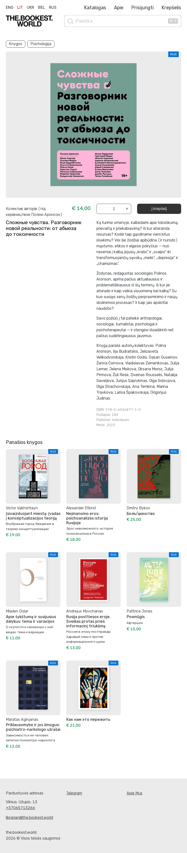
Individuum (120, 420)
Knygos (15, 43)
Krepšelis (171, 7)
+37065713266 (20, 807)
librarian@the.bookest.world (29, 817)
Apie (118, 7)
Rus (52, 7)
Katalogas (95, 7)
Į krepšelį (159, 208)
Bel (41, 7)
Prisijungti (142, 7)
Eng (9, 7)
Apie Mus (134, 793)
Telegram (74, 793)
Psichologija (40, 43)
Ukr (30, 7)
